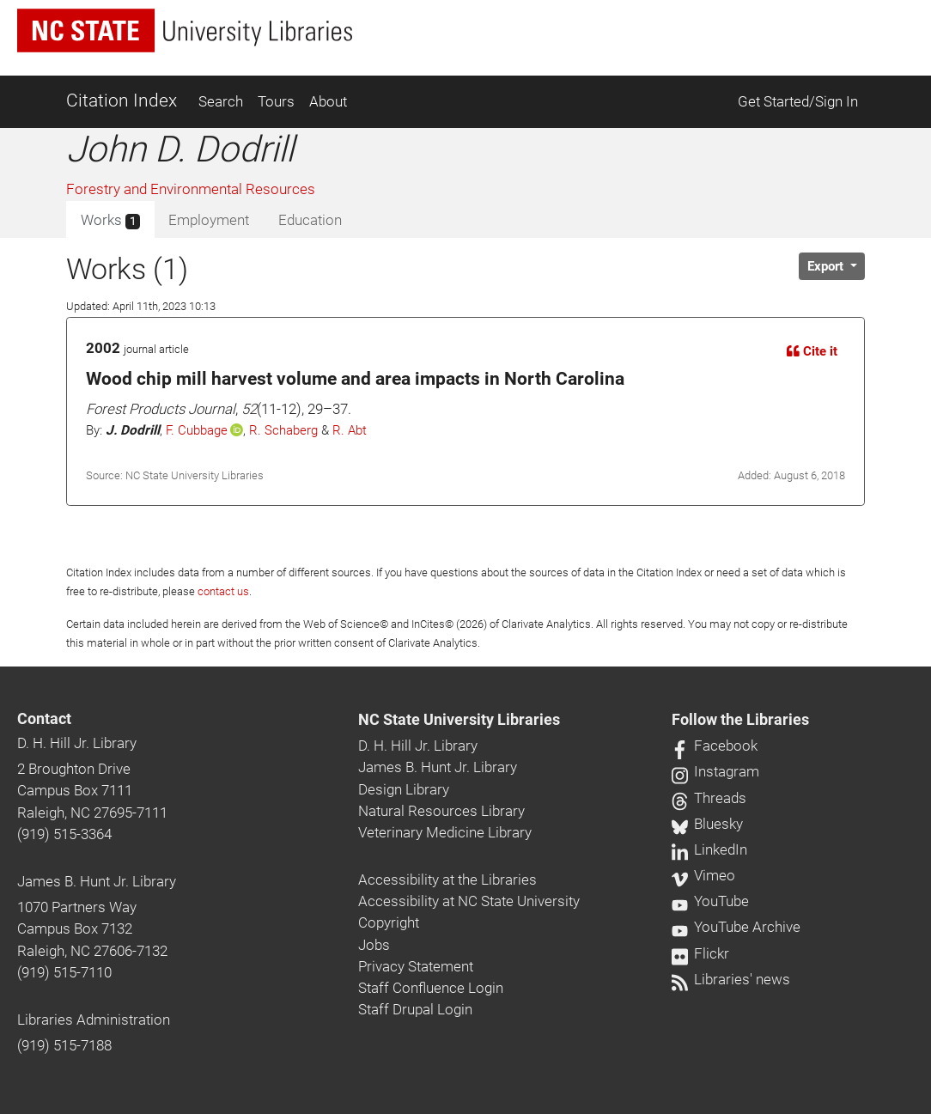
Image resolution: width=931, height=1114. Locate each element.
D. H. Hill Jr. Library (77, 743)
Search (220, 101)
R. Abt (349, 430)
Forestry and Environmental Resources (190, 189)
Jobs (374, 944)
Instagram (715, 771)
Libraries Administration (93, 1019)
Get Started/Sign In (798, 101)
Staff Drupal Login (415, 1009)
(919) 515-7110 (64, 972)
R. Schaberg (283, 430)
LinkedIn (709, 849)
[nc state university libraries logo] (184, 30)
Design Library (403, 789)
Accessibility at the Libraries (447, 879)
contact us (223, 591)
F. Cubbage (197, 430)
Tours (276, 101)
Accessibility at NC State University (469, 901)
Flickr (700, 953)
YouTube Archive (736, 926)
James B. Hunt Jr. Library (96, 881)
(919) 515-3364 (64, 834)
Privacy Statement (415, 966)
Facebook (715, 745)
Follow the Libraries (740, 719)
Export (827, 266)
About (328, 101)
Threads (709, 798)
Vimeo (703, 875)
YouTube (710, 901)
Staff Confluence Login (430, 987)
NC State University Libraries (459, 719)
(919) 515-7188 (64, 1045)
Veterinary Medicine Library (445, 832)
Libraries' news (731, 979)
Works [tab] (110, 220)
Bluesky (707, 823)
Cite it (812, 351)
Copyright (388, 922)
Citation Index (121, 100)
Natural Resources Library (441, 810)
